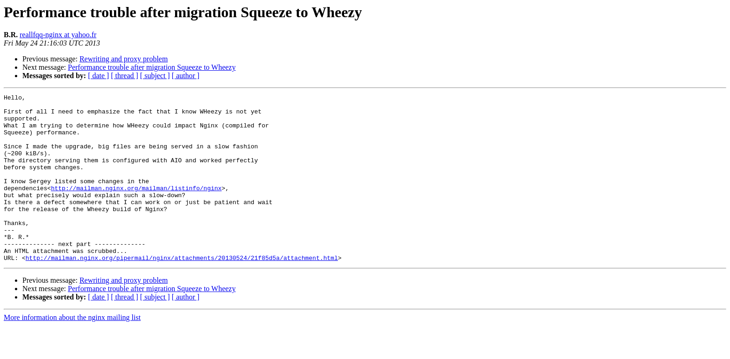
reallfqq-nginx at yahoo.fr (58, 35)
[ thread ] (124, 76)
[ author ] (186, 76)
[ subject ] (155, 76)
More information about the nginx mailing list (72, 351)
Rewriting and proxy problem (124, 59)
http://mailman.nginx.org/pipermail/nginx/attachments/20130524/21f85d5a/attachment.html (182, 291)
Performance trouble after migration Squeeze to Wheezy (152, 67)
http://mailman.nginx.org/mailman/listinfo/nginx (136, 207)
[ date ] (98, 76)
